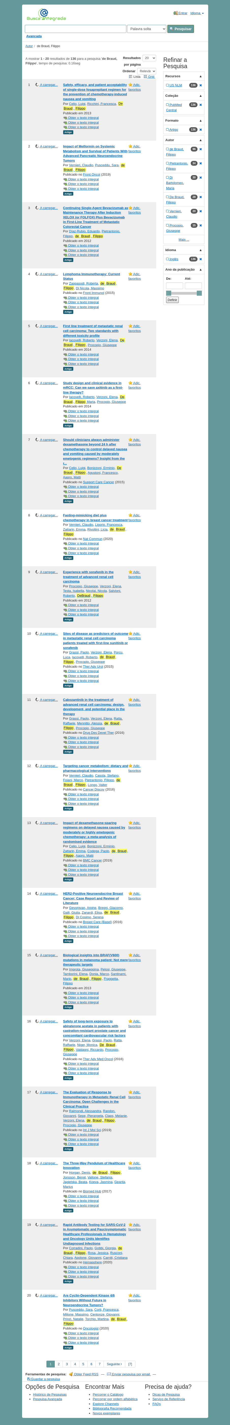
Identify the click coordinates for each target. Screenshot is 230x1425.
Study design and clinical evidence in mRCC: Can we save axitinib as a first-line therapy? (93, 387)
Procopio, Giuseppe (102, 345)
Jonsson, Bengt (74, 1177)
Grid (149, 77)
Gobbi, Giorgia (105, 1248)
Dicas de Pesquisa (166, 1394)
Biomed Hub (92, 1191)
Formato (172, 120)
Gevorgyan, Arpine (82, 908)
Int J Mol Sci (92, 1130)
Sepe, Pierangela (90, 1116)
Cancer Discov (93, 789)
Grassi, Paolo (79, 652)
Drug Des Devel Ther (98, 733)
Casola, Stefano (107, 775)
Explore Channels (106, 1404)
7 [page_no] (99, 1364)
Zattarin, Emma (74, 529)
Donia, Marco (99, 974)
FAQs (156, 1404)
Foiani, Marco (73, 780)
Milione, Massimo (76, 1314)
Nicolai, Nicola (96, 591)
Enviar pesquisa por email (129, 1374)
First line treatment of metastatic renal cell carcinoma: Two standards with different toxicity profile (93, 330)
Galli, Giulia (71, 912)
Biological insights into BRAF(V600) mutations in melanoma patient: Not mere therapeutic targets (95, 959)
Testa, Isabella (73, 591)
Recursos (172, 76)
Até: (188, 278)
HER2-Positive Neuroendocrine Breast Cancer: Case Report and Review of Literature (93, 898)
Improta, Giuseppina (84, 969)
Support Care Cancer (98, 482)
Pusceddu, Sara (107, 165)
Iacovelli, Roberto (81, 340)
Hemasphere (92, 1262)
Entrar (180, 13)
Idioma (197, 13)
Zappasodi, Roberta (83, 283)
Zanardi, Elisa (92, 912)
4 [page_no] (75, 1364)
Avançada (34, 36)
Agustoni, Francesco (103, 473)
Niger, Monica (87, 1045)
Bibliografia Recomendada (112, 1408)
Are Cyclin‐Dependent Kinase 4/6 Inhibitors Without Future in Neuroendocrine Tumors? (89, 1300)
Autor (29, 46)
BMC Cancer (92, 860)
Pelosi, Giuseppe (113, 969)
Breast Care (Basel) (97, 922)
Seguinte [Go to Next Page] (114, 1364)
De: (168, 278)
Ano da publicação (180, 269)
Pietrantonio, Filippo (99, 780)
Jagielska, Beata (75, 1182)
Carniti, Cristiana (115, 1258)
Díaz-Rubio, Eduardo (84, 231)
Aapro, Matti (72, 477)
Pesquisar (181, 29)
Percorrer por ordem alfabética (115, 1399)
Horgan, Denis (79, 1172)
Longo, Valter (97, 785)
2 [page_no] (59, 1364)
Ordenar (128, 71)
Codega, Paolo (98, 851)
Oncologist (90, 1328)
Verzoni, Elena (107, 340)
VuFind (35, 14)
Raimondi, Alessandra (85, 1111)
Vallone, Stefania (99, 1177)
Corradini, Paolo (81, 1248)
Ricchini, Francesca (101, 104)
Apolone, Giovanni (87, 1258)
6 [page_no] (91, 1364)
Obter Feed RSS (83, 1374)
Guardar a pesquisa (43, 1379)
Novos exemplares (106, 1413)
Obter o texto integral (81, 118)
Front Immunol (93, 293)
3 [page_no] (67, 1364)
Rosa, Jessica (98, 1253)
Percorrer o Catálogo (108, 1394)
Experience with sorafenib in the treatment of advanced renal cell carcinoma (88, 576)
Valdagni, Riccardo (89, 1050)
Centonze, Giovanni (104, 1314)
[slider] (168, 293)
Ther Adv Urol (93, 666)
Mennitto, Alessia (89, 723)
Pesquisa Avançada (47, 1399)
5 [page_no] (83, 1364)
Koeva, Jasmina (101, 1182)
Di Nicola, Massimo (90, 288)
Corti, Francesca (106, 1309)
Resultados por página (132, 61)
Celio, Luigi (77, 104)
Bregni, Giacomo (110, 908)
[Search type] (146, 29)
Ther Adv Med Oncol (98, 1059)
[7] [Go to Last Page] (130, 1364)
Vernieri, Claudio (81, 165)
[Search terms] (75, 29)
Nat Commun (92, 539)
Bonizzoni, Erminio (101, 468)
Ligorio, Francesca (108, 525)
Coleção (171, 96)
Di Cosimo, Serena (89, 917)
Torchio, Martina (97, 1319)
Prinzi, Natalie (73, 1319)
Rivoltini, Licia (97, 529)
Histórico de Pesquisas (50, 1394)
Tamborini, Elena (75, 974)
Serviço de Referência (168, 1399)
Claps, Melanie (116, 1116)
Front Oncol (91, 174)
